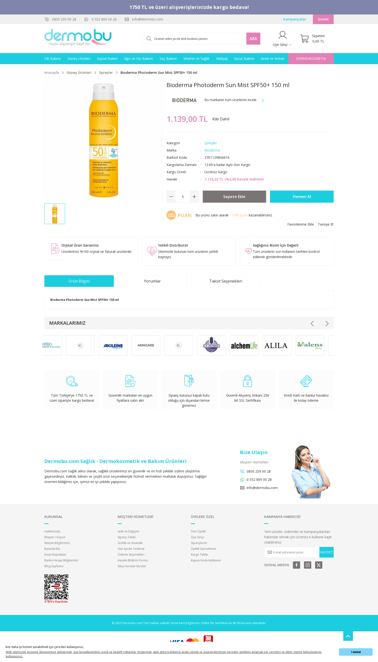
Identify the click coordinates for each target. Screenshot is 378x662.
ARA (253, 38)
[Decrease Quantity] (171, 196)
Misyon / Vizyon (54, 537)
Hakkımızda (52, 531)
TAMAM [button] (356, 652)
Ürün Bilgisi (79, 281)
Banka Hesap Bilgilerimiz (61, 560)
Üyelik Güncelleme (203, 549)
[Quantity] (183, 196)
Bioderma (212, 150)
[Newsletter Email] (299, 552)
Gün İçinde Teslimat (131, 549)
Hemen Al (302, 196)
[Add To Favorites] (300, 224)
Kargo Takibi (199, 554)
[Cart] (312, 38)
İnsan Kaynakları (55, 554)
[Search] (201, 39)
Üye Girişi (197, 537)
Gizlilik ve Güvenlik (130, 543)
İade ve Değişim (128, 531)
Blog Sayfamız (53, 566)
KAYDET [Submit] (326, 552)
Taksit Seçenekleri (225, 281)
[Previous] (312, 323)
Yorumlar (152, 281)
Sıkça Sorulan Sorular (132, 566)
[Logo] (78, 38)
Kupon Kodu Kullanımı (206, 560)
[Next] (327, 323)
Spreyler (210, 143)
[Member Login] (282, 38)
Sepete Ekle (234, 196)
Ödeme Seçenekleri (131, 554)
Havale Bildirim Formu (133, 560)
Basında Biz (52, 549)
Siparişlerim (199, 543)
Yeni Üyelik (198, 531)
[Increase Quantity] (194, 196)
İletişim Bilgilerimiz (57, 543)
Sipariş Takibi (127, 537)
